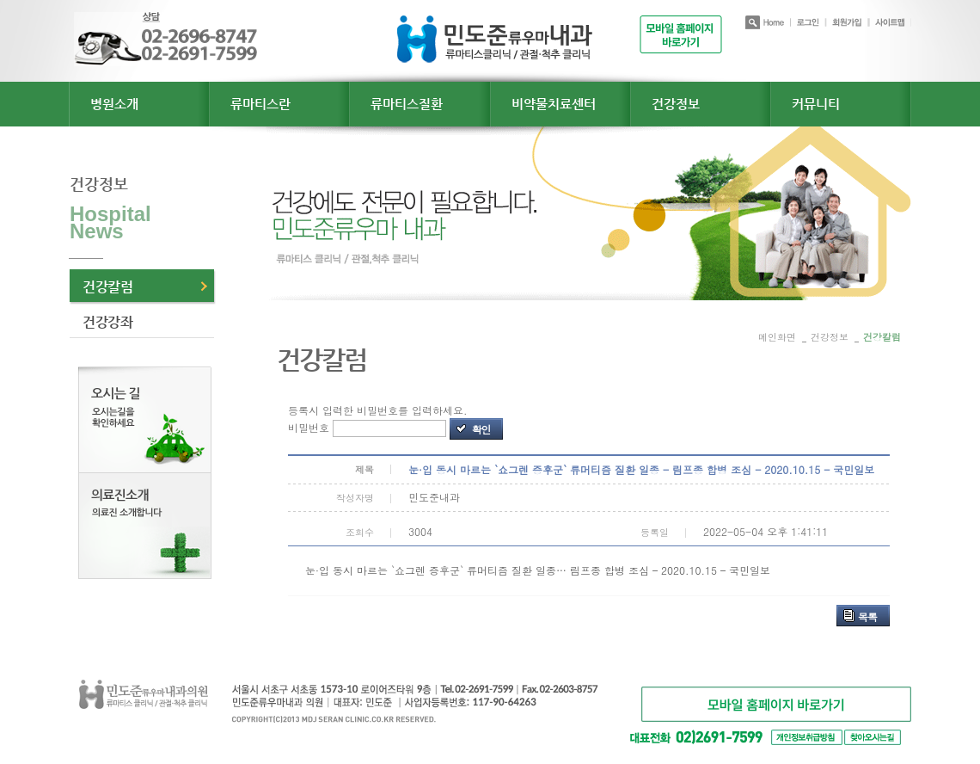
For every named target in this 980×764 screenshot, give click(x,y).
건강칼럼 (107, 287)
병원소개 (114, 103)
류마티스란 (260, 103)
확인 (481, 429)
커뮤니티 (816, 103)
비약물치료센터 (553, 103)
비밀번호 (308, 427)
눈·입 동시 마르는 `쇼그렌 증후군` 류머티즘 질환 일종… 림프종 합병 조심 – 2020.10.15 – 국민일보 (537, 570)
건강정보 (676, 103)
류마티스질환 (407, 103)
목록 (867, 616)
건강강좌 (107, 322)
